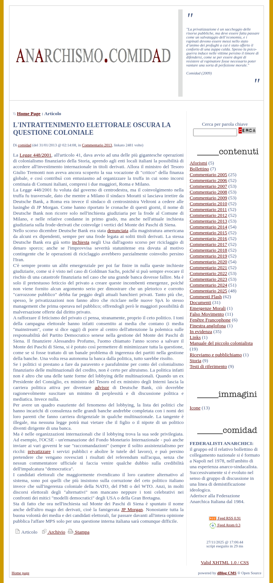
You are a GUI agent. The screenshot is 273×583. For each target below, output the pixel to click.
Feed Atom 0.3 (224, 525)
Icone (195, 407)
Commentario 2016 (208, 238)
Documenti (200, 302)
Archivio (52, 532)
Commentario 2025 (208, 290)
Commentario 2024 (208, 285)
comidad (24, 145)
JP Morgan (132, 509)
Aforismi (198, 163)
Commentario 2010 (208, 203)
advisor (102, 387)
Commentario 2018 (208, 250)
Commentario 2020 (208, 261)
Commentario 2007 (208, 186)
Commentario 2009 (208, 198)
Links (195, 337)
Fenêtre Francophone (210, 320)
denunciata (118, 230)
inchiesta (80, 242)
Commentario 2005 (208, 174)
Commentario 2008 (208, 192)
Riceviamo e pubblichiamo (216, 354)
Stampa (77, 532)
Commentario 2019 (208, 256)
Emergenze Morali (207, 308)
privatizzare (39, 451)
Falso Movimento (207, 314)
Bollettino (199, 168)
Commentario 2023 (208, 279)
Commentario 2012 (208, 215)
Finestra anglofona (208, 325)
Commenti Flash (206, 296)
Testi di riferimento (208, 366)
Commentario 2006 (208, 180)
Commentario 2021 (208, 267)
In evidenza (201, 331)
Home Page (29, 113)
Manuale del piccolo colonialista (221, 343)
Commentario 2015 (208, 232)
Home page (20, 573)
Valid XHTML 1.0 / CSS (225, 562)
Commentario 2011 (208, 209)
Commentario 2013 (97, 145)
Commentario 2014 (208, 227)
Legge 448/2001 (36, 155)
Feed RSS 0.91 (225, 518)
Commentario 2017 (208, 244)
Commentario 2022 (208, 273)
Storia (195, 360)
